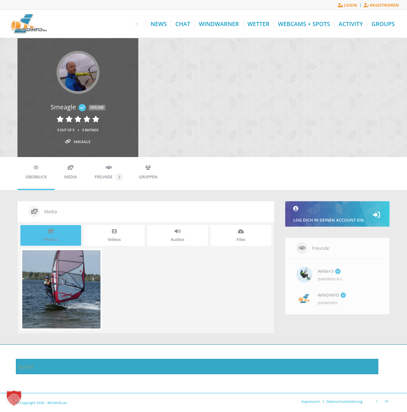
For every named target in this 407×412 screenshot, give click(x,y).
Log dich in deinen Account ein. (337, 214)
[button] (14, 398)
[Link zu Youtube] (386, 401)
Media (71, 172)
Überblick (36, 172)
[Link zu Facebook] (377, 401)
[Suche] (203, 366)
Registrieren (381, 5)
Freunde (108, 173)
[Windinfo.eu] (28, 24)
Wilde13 (329, 271)
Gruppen (148, 172)
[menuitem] (348, 5)
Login (347, 5)
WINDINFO (332, 295)
